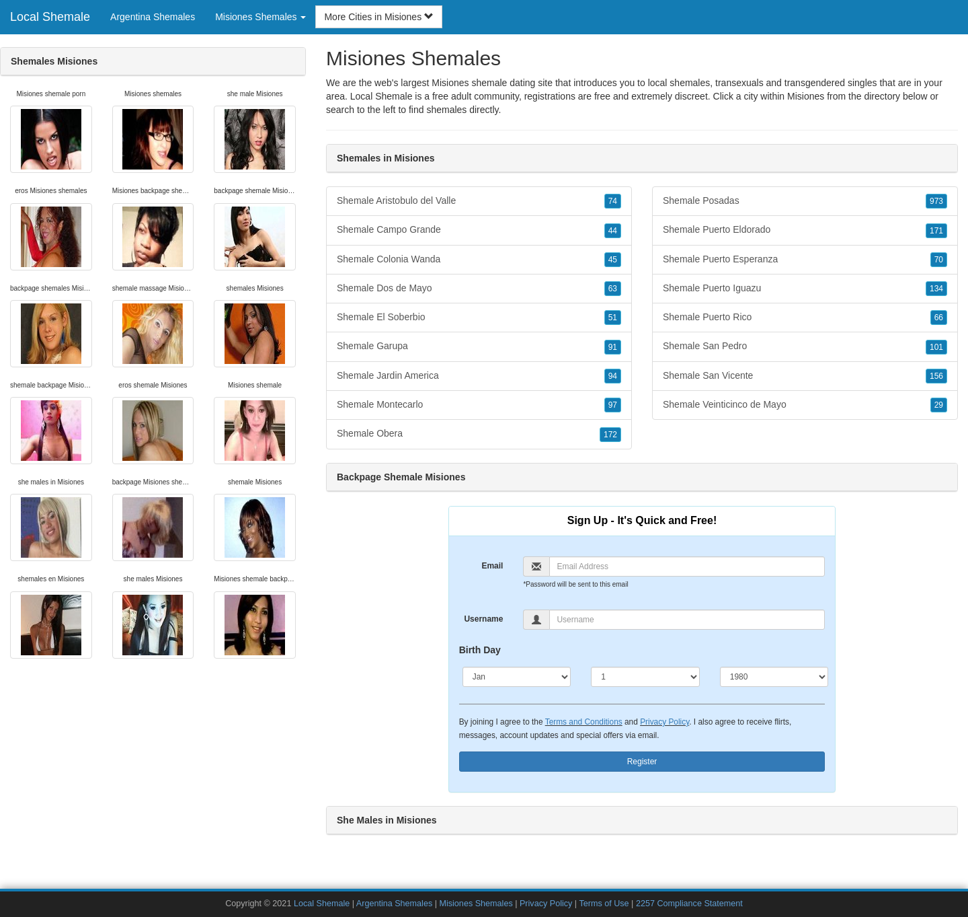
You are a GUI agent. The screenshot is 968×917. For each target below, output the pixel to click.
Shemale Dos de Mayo (479, 288)
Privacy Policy (664, 722)
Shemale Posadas (805, 201)
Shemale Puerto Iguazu (805, 288)
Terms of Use (604, 903)
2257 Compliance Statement (689, 903)
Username (483, 619)
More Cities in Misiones (379, 16)
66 (938, 317)
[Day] (645, 677)
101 (936, 347)
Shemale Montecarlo (479, 405)
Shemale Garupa (479, 346)
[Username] (687, 620)
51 (612, 317)
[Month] (516, 677)
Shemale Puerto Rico (805, 317)
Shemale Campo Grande (479, 230)
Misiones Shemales (475, 903)
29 (938, 405)
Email (492, 566)
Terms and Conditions (583, 722)
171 (936, 230)
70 (938, 259)
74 (612, 201)
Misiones (805, 96)
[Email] (687, 566)
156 (936, 376)
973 (936, 201)
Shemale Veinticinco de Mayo (805, 405)
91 (612, 347)
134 (936, 288)
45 (612, 259)
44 (612, 230)
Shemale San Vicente (805, 376)
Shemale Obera (479, 434)
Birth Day (480, 650)
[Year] (774, 677)
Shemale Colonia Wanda (479, 259)
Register (642, 761)
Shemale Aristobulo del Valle (479, 201)
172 (610, 434)
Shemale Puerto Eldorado (805, 230)
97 (612, 405)
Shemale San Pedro (805, 346)
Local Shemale (50, 17)
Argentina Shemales (152, 16)
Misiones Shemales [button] (260, 16)
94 (612, 376)
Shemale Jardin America (479, 376)
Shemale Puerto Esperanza (805, 259)
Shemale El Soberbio (479, 317)
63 (612, 288)
